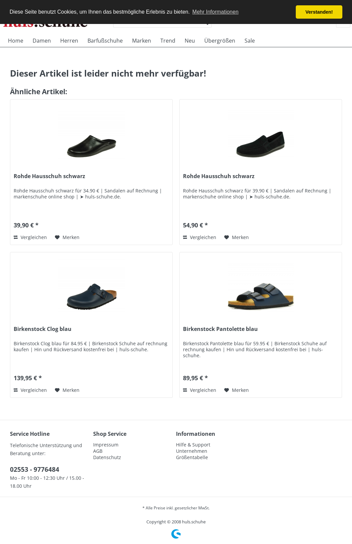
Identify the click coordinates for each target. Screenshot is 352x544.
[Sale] (250, 40)
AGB (97, 451)
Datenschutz (107, 457)
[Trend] (168, 40)
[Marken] (141, 40)
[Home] (15, 40)
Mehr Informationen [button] (215, 12)
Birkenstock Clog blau (43, 329)
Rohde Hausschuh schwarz (49, 176)
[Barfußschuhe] (105, 40)
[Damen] (42, 40)
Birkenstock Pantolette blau (220, 329)
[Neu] (190, 40)
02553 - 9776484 (34, 469)
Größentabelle (192, 457)
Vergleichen (30, 237)
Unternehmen (191, 451)
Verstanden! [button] (319, 12)
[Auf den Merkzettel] (67, 237)
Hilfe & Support (193, 444)
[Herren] (69, 40)
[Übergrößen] (220, 40)
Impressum (105, 444)
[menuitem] (15, 40)
